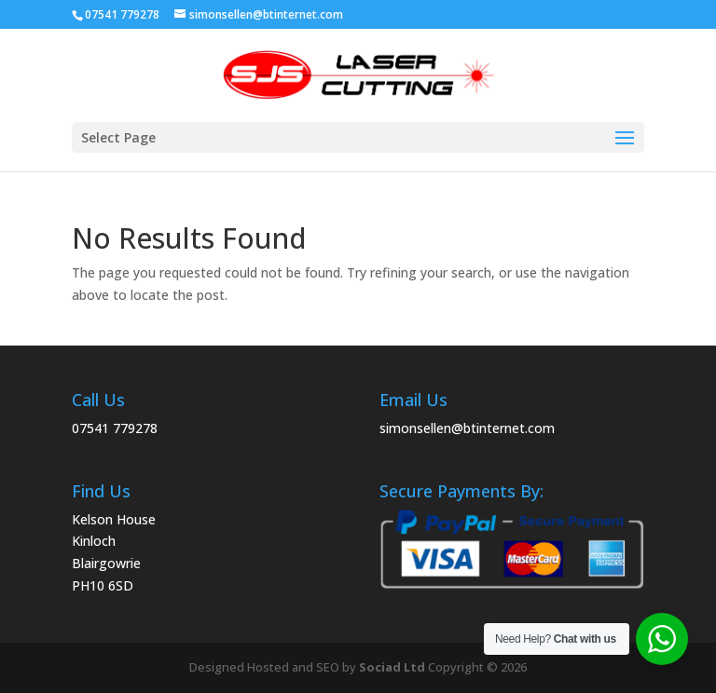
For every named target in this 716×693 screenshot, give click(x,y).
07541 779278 (115, 428)
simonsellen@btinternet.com (467, 428)
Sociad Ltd (392, 667)
